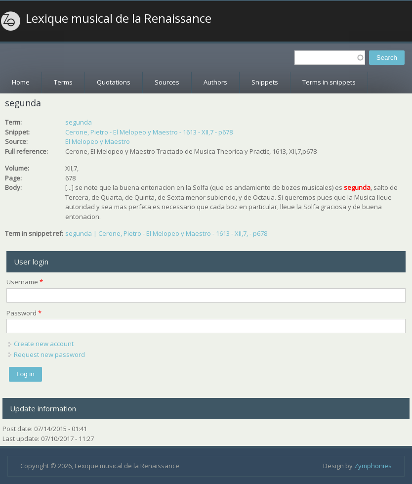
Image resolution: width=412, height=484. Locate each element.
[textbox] (329, 57)
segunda (78, 122)
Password (23, 312)
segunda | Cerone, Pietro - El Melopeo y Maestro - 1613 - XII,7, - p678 (166, 233)
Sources (167, 82)
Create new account (44, 343)
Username (24, 281)
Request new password (49, 354)
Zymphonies (373, 465)
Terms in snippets (329, 82)
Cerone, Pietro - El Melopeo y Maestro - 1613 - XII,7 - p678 (149, 132)
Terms (63, 82)
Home (21, 82)
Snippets (264, 82)
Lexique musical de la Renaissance (118, 18)
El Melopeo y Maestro (97, 141)
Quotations (113, 82)
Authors (215, 82)
